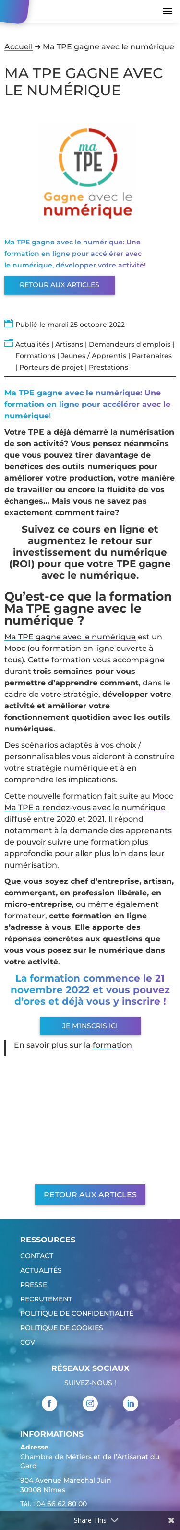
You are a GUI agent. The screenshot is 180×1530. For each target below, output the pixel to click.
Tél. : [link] (53, 1504)
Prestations (108, 367)
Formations (35, 355)
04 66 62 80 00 (61, 1503)
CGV (27, 1342)
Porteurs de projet (51, 367)
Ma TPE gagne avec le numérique (70, 636)
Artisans (69, 344)
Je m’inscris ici (90, 1025)
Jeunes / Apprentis (93, 355)
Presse (33, 1285)
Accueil (18, 46)
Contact (36, 1256)
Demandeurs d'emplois (129, 344)
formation (112, 1045)
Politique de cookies (61, 1328)
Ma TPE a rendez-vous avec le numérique (85, 807)
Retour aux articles (59, 284)
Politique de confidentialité (76, 1314)
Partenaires (152, 355)
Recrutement (46, 1299)
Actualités (32, 344)
